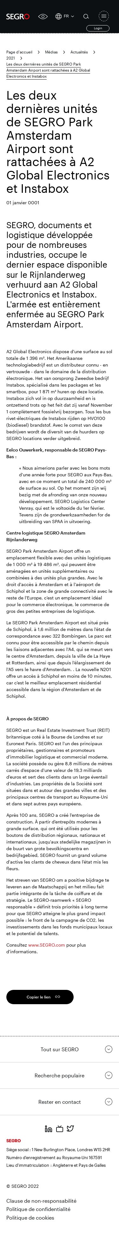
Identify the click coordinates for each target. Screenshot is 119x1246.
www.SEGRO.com (46, 945)
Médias (51, 52)
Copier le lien (38, 997)
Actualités (79, 52)
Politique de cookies (30, 1217)
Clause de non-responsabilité (41, 1201)
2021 (10, 58)
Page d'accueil (19, 52)
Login (98, 28)
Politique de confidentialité (38, 1209)
